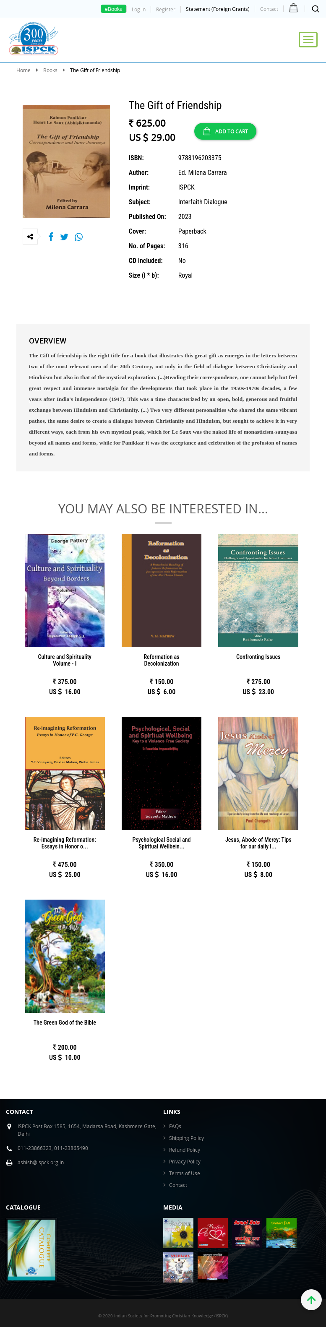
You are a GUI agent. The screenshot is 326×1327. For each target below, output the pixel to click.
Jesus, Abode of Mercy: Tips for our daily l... (258, 843)
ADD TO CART (225, 131)
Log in (139, 9)
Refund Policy (184, 1149)
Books (50, 70)
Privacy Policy (185, 1161)
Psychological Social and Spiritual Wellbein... (162, 843)
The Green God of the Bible (65, 1022)
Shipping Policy (186, 1137)
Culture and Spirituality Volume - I (64, 660)
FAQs (175, 1126)
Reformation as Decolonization (161, 660)
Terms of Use (184, 1173)
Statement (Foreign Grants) (218, 8)
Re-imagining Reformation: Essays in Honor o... (65, 843)
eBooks (113, 8)
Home (23, 70)
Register (165, 9)
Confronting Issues (258, 656)
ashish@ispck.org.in (41, 1162)
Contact (269, 8)
